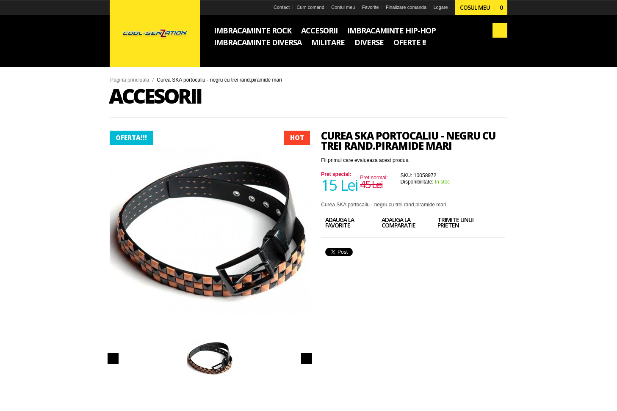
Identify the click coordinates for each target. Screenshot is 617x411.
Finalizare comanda (402, 7)
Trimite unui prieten (472, 223)
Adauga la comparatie (409, 223)
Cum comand (303, 7)
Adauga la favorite (344, 223)
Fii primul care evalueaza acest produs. (367, 160)
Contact (273, 7)
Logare (438, 7)
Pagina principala (131, 80)
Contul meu (337, 7)
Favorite (365, 7)
